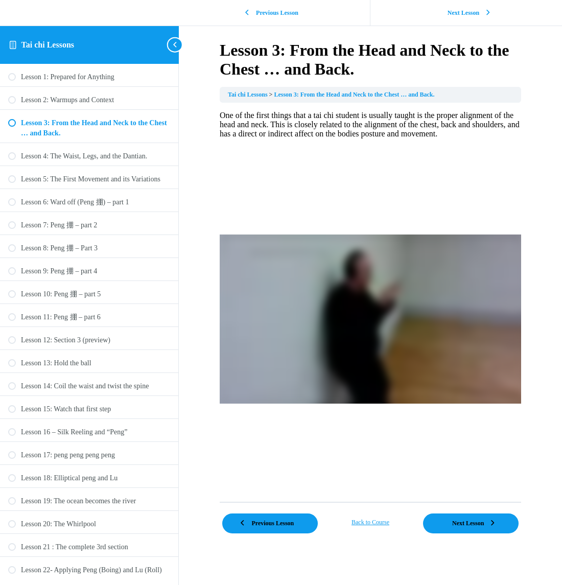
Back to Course (370, 522)
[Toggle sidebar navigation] (176, 45)
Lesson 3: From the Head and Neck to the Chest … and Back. (354, 94)
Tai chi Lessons (47, 44)
